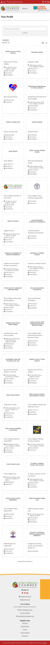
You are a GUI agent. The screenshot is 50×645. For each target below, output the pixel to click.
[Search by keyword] (25, 28)
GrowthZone (28, 561)
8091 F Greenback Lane (26, 610)
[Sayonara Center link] (37, 52)
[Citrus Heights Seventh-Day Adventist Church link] (37, 395)
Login (3, 2)
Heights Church (9, 231)
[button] (42, 43)
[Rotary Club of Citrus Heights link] (13, 52)
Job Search (25, 636)
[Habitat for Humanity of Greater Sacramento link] (13, 253)
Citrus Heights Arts (10, 474)
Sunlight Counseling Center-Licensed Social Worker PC (35, 546)
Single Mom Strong (10, 404)
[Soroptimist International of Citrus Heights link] (37, 87)
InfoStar (45, 643)
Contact (25, 629)
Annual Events (25, 626)
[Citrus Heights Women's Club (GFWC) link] (13, 429)
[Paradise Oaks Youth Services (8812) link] (13, 323)
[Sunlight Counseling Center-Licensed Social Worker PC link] (37, 534)
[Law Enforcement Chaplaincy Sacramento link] (37, 221)
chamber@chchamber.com (26, 616)
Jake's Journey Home (10, 97)
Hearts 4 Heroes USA (10, 132)
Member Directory (25, 596)
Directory (25, 623)
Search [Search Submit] (25, 33)
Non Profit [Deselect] (5, 40)
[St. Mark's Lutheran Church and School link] (37, 464)
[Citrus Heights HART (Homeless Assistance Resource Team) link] (37, 323)
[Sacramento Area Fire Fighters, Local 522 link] (13, 360)
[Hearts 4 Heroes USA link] (13, 122)
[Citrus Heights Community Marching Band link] (13, 288)
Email (9, 2)
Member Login (25, 600)
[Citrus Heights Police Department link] (13, 499)
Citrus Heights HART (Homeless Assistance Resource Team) (35, 335)
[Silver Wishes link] (13, 151)
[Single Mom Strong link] (13, 395)
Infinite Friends (33, 132)
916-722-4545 (17, 2)
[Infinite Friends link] (37, 122)
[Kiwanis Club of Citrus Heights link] (37, 360)
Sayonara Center (33, 62)
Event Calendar (25, 633)
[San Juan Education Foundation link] (37, 288)
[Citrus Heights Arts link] (13, 464)
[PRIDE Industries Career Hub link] (37, 499)
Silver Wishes (8, 161)
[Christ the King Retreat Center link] (37, 151)
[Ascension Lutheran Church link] (37, 253)
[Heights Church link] (13, 221)
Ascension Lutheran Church (37, 263)
